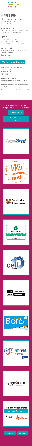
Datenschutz (10, 433)
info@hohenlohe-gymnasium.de (16, 119)
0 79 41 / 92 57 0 (15, 112)
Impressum (22, 433)
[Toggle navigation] (29, 4)
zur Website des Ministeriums (13, 62)
